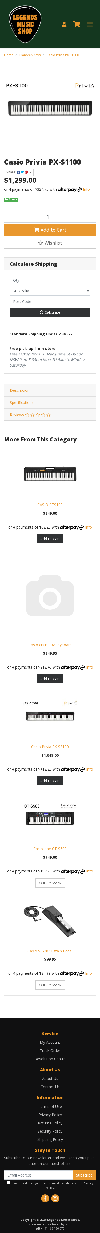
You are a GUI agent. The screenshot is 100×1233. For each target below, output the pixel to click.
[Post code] (50, 301)
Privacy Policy (50, 1114)
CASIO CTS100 (50, 504)
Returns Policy (50, 1122)
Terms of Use (50, 1106)
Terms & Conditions (61, 1183)
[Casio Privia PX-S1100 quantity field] (50, 216)
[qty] (50, 280)
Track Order (50, 1050)
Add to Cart (50, 230)
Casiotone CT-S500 (50, 848)
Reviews (30, 414)
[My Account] (64, 24)
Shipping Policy (50, 1139)
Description (20, 390)
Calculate (50, 312)
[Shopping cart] (77, 24)
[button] (50, 243)
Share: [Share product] (17, 172)
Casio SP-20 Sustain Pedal (50, 950)
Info (86, 189)
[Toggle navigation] (90, 24)
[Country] (50, 291)
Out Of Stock (50, 883)
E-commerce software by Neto (50, 1224)
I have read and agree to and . (50, 1185)
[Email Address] (38, 1175)
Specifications (22, 402)
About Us (50, 1078)
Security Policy (50, 1131)
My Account (50, 1042)
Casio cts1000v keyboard (50, 644)
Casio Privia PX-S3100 (50, 746)
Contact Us (50, 1086)
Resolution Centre (50, 1058)
